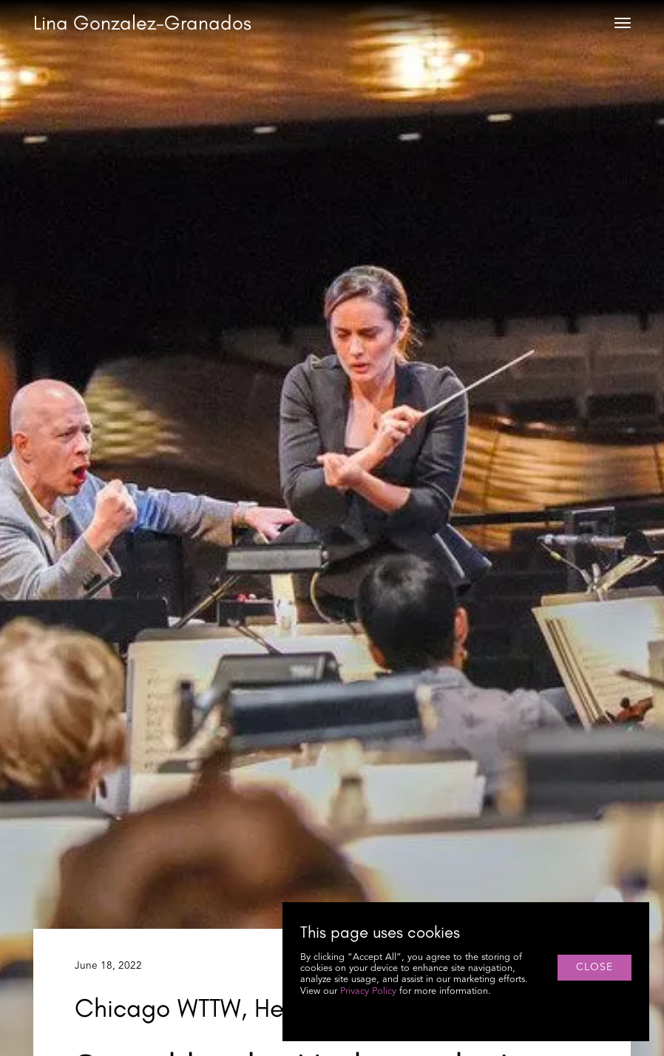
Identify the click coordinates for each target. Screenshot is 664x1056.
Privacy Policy (368, 991)
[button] (623, 23)
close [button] (594, 967)
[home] (142, 23)
